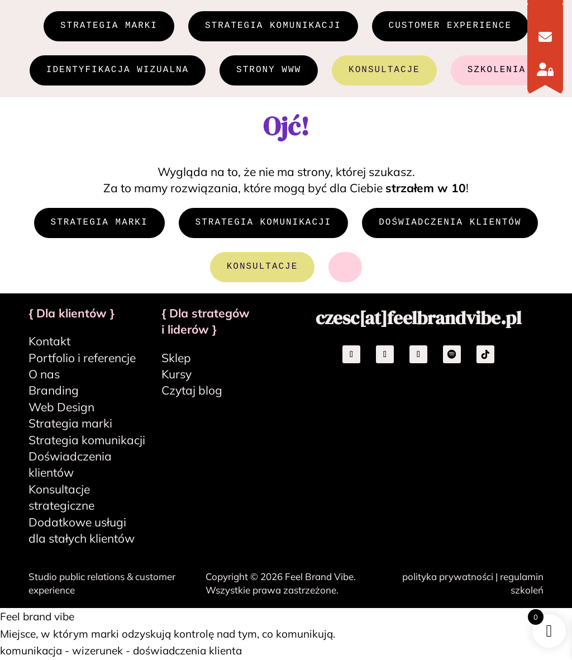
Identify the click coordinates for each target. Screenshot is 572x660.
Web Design (61, 408)
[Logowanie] (545, 69)
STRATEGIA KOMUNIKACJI (273, 26)
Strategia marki (70, 424)
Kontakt (49, 342)
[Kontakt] (545, 36)
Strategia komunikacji (86, 440)
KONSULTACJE (384, 71)
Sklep (176, 358)
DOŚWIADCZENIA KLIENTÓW (450, 223)
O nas (44, 375)
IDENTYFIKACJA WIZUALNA (117, 71)
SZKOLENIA (497, 71)
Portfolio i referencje (82, 358)
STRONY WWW (268, 71)
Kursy (176, 375)
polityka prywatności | (451, 577)
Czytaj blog (191, 391)
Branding (53, 391)
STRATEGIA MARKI (109, 26)
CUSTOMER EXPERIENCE (450, 26)
